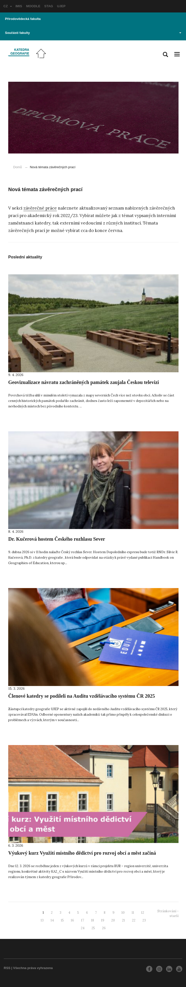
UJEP (61, 6)
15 (62, 920)
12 (142, 913)
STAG (48, 6)
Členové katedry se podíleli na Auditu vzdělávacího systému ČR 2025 (81, 696)
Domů (17, 167)
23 (144, 920)
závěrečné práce (40, 208)
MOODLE (33, 6)
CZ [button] (7, 6)
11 (133, 913)
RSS (7, 968)
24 (83, 928)
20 (113, 920)
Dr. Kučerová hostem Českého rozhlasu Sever (56, 539)
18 (92, 920)
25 (93, 928)
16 (72, 920)
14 (52, 920)
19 (102, 920)
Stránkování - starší (168, 913)
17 (82, 920)
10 (123, 913)
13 (42, 920)
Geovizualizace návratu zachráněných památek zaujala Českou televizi (83, 382)
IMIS (18, 6)
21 (123, 920)
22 (133, 920)
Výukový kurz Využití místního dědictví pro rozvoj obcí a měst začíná (82, 853)
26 (104, 928)
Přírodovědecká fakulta (23, 19)
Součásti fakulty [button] (93, 33)
